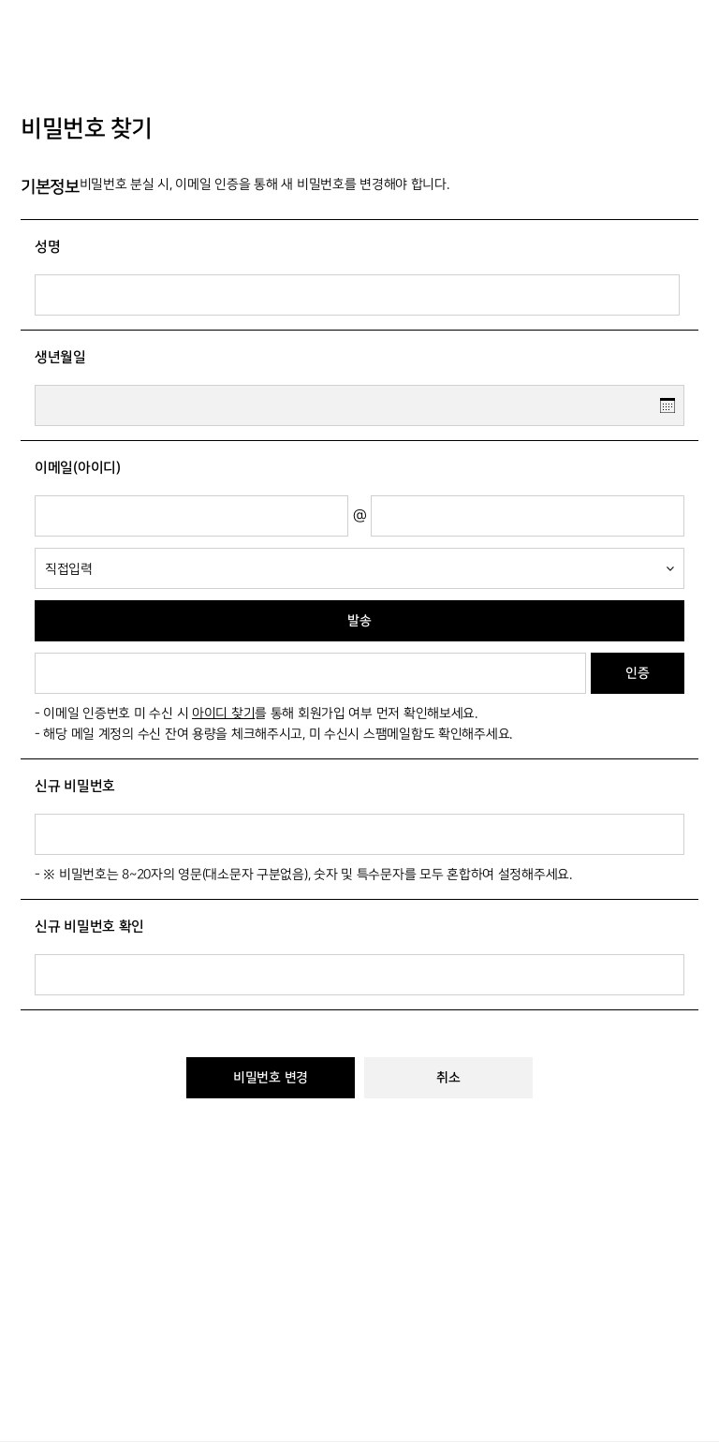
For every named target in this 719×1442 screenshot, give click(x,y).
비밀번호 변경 (270, 1077)
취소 (448, 1077)
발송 (359, 620)
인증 (637, 673)
